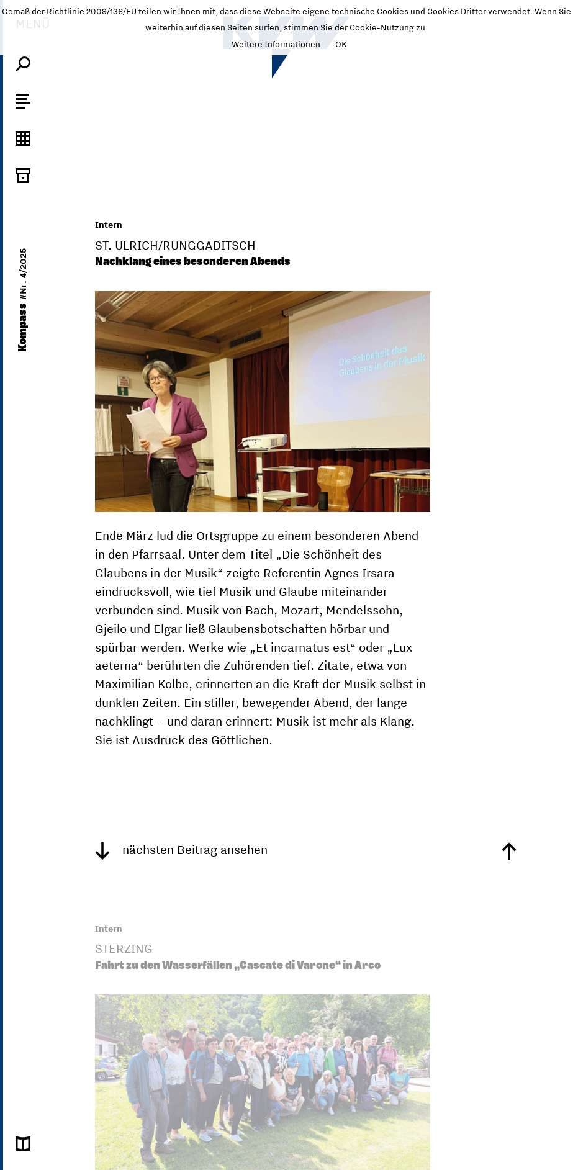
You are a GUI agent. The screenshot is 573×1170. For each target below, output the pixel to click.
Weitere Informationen (276, 44)
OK (340, 44)
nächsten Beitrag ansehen (181, 849)
